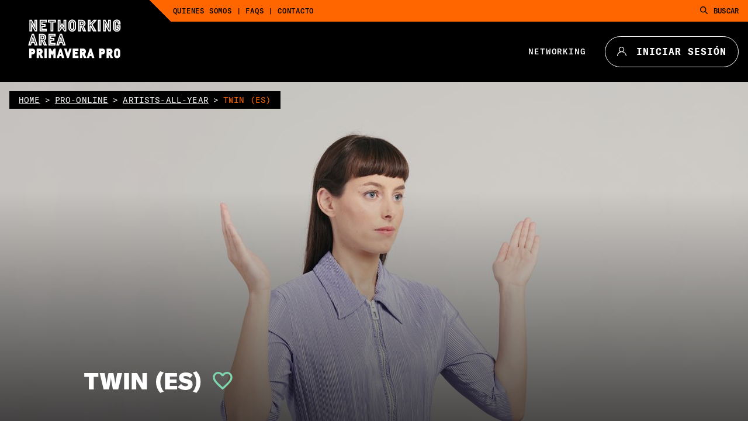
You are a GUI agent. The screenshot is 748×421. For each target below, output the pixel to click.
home (29, 100)
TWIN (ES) (143, 380)
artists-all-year (165, 100)
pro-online (82, 100)
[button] (218, 380)
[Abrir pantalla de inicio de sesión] (218, 380)
